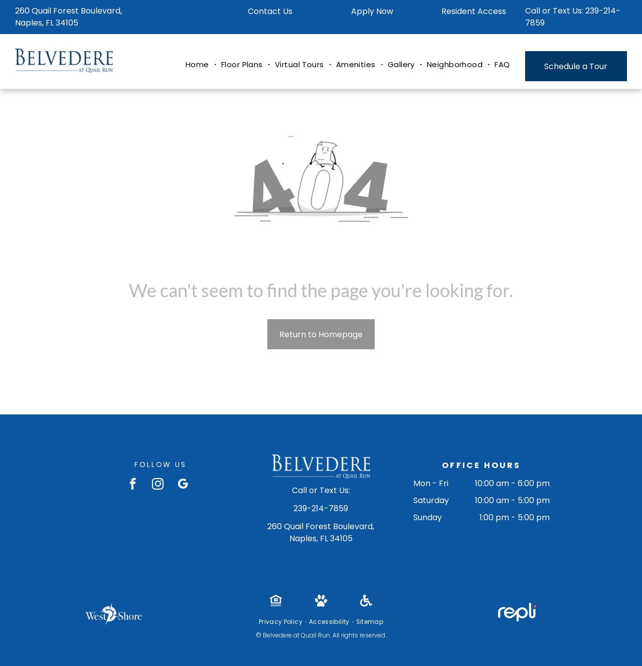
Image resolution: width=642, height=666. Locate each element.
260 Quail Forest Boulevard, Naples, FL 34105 (68, 17)
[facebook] (132, 485)
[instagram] (158, 485)
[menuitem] (198, 65)
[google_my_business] (183, 485)
